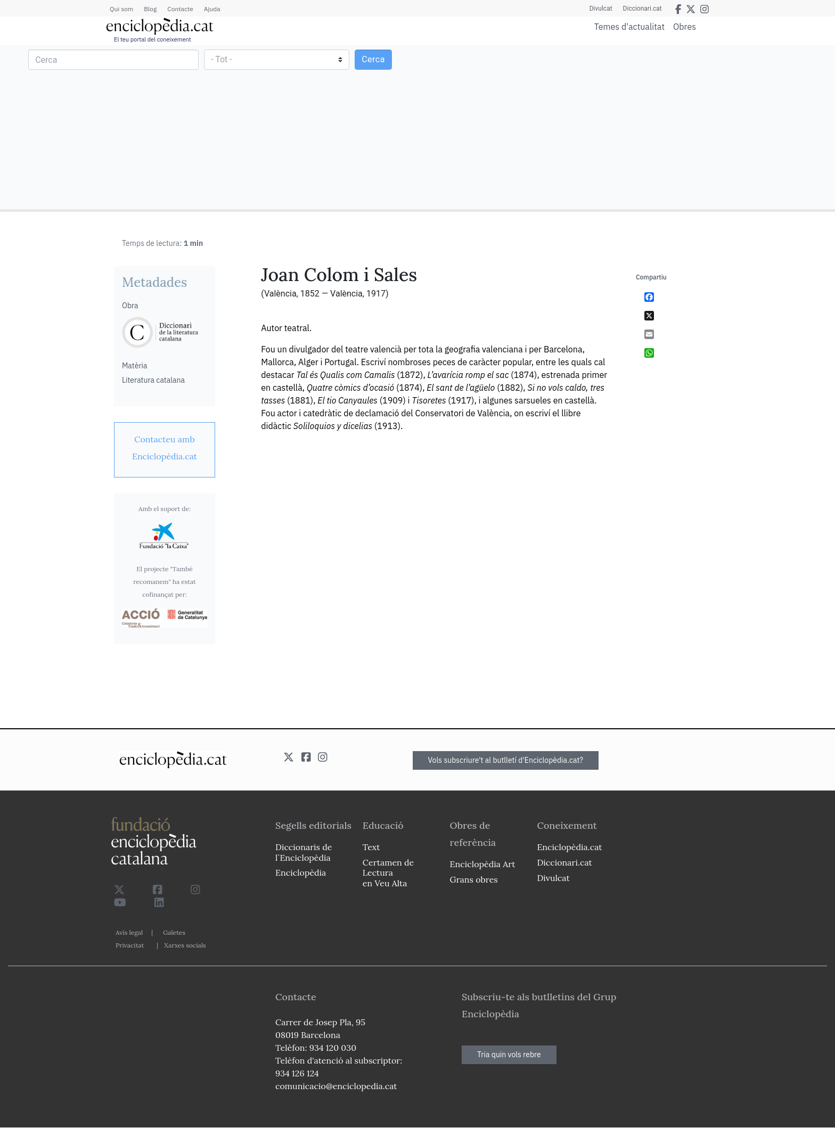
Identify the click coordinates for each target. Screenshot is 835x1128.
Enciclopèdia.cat (569, 847)
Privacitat (130, 945)
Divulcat (601, 8)
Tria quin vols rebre (509, 1054)
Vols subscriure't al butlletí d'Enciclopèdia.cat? (506, 760)
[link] (164, 448)
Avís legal (129, 932)
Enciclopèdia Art (482, 864)
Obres (684, 26)
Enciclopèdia (300, 872)
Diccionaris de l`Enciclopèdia (303, 852)
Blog (150, 9)
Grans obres (474, 879)
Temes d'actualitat (629, 26)
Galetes (174, 932)
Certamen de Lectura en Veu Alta (388, 872)
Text (371, 847)
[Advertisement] (625, 126)
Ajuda (212, 9)
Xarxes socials (185, 945)
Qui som (121, 9)
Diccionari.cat (642, 8)
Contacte (180, 9)
